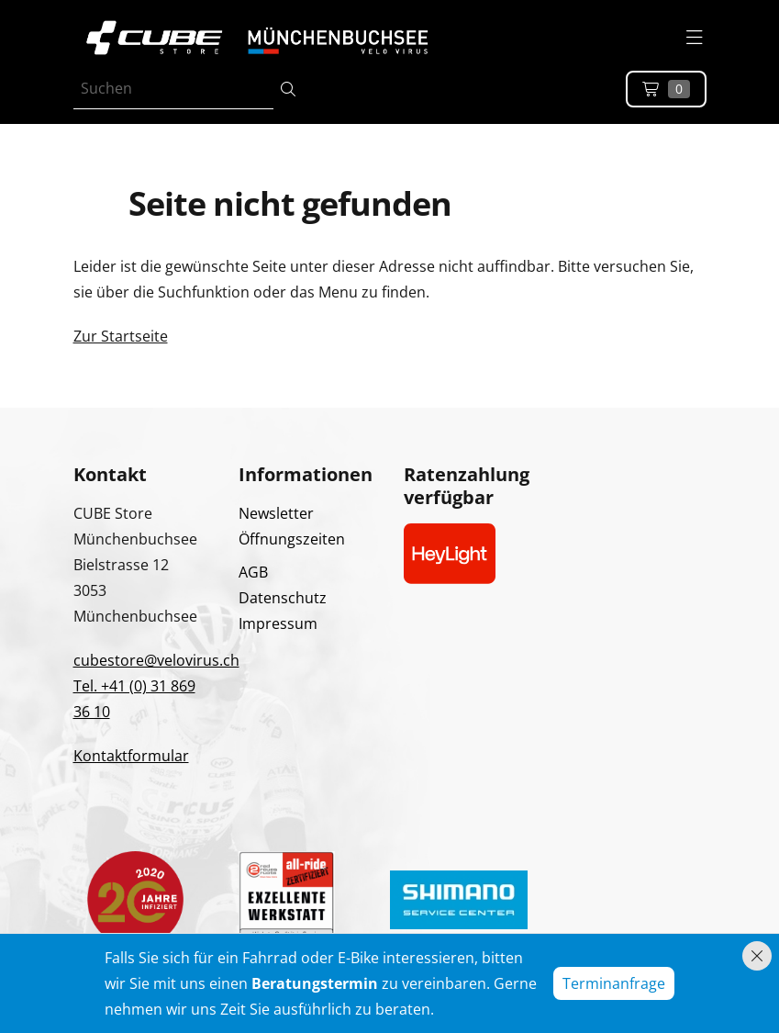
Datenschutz (283, 598)
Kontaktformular (131, 756)
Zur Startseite (120, 336)
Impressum (278, 623)
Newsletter (276, 513)
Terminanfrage (613, 983)
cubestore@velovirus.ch (156, 660)
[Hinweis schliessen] (757, 956)
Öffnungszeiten (292, 539)
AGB (253, 572)
